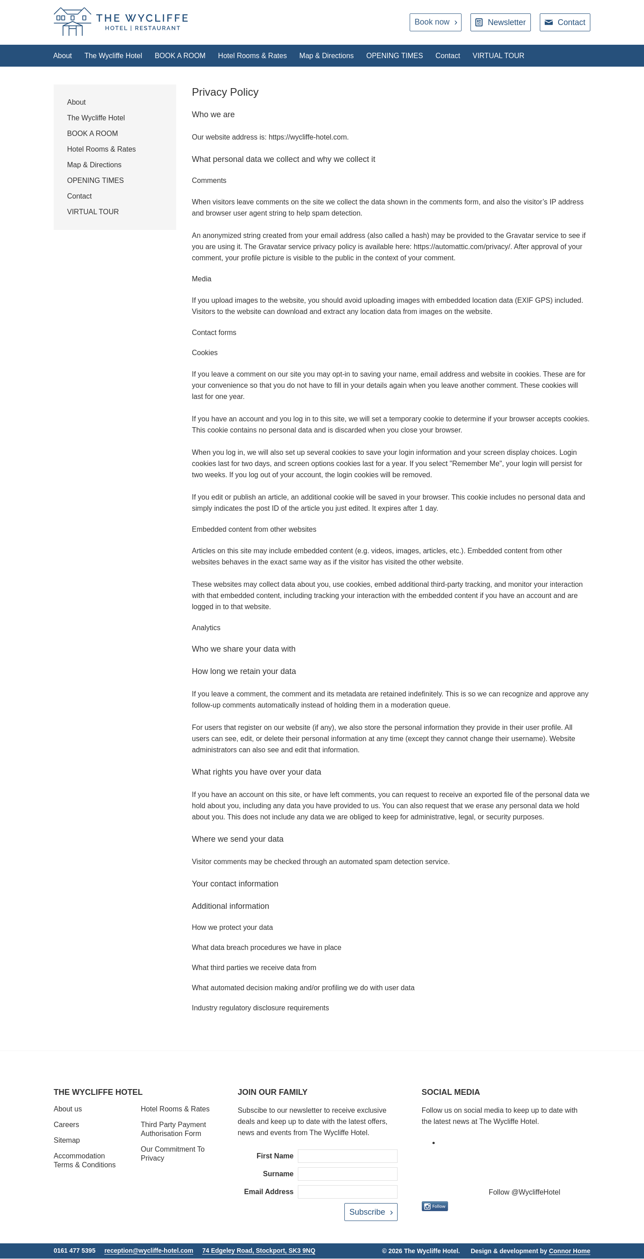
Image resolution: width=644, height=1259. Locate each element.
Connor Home (569, 1251)
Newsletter (507, 22)
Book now (431, 22)
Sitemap (67, 1141)
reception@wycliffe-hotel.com (148, 1251)
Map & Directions (331, 55)
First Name (275, 1156)
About (63, 55)
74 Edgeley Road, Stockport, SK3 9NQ (258, 1251)
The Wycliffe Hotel (115, 55)
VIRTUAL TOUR (506, 55)
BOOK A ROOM (182, 55)
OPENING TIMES (400, 55)
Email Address (269, 1192)
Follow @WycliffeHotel (524, 1192)
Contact (571, 22)
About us (68, 1109)
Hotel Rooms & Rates (255, 55)
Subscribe (367, 1212)
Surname (278, 1174)
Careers (66, 1125)
